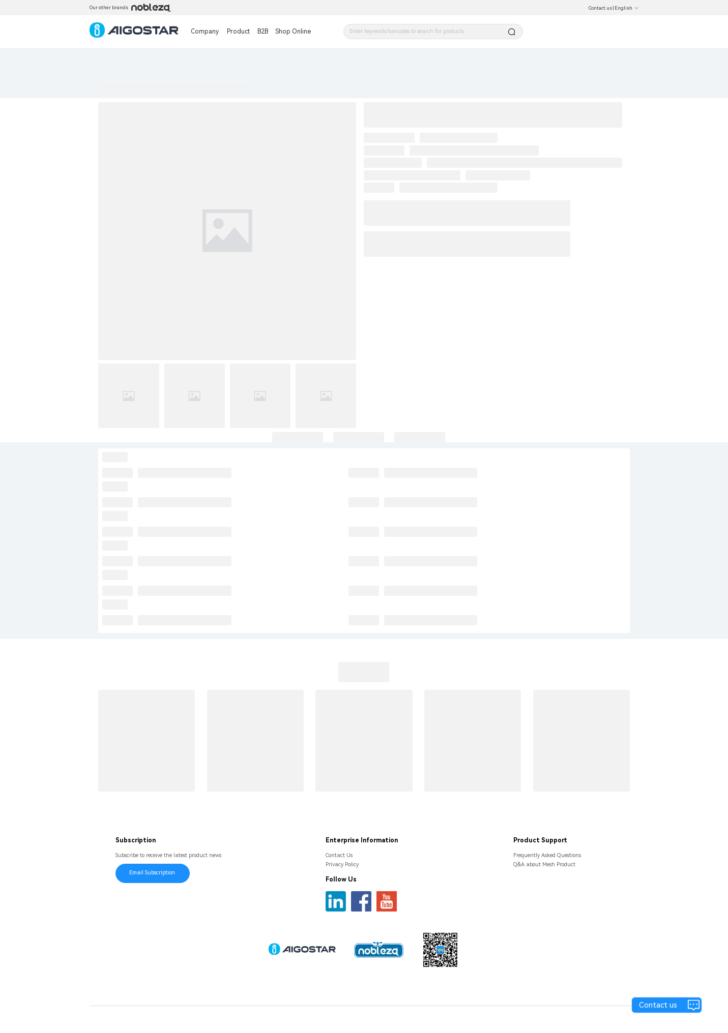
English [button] (627, 8)
